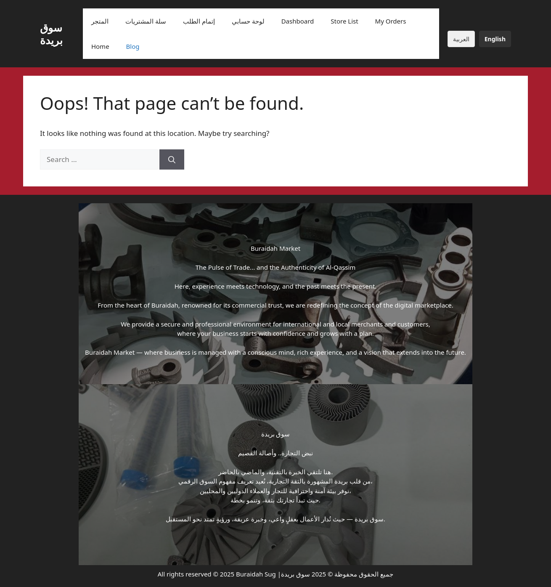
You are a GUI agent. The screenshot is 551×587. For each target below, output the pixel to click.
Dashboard (297, 21)
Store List (344, 21)
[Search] (171, 159)
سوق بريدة (51, 33)
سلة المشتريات (145, 21)
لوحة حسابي (248, 21)
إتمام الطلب (199, 21)
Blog (133, 46)
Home (100, 46)
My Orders (390, 21)
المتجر (100, 21)
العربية (461, 39)
